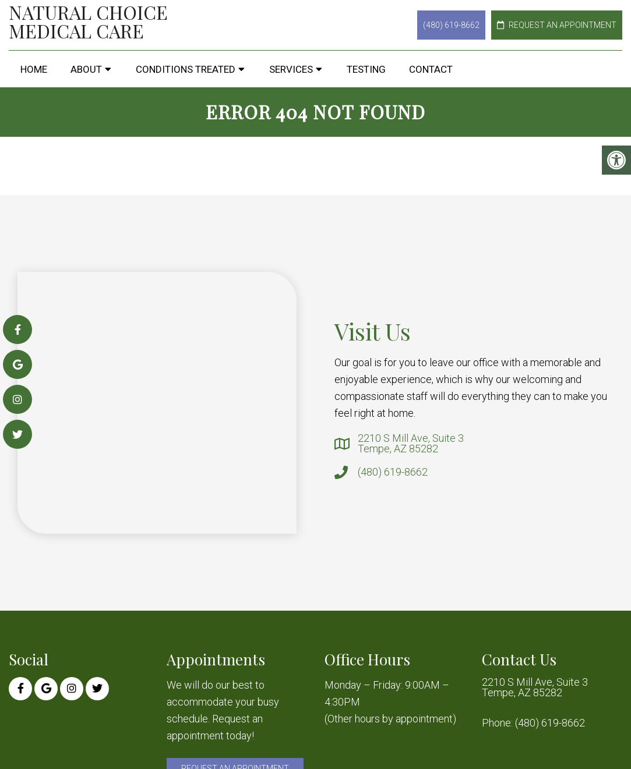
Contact (431, 69)
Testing (366, 69)
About (86, 69)
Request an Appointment (556, 25)
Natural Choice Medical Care (88, 21)
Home (33, 69)
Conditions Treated (185, 69)
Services (291, 69)
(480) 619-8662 (451, 25)
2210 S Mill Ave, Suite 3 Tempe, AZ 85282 (411, 443)
